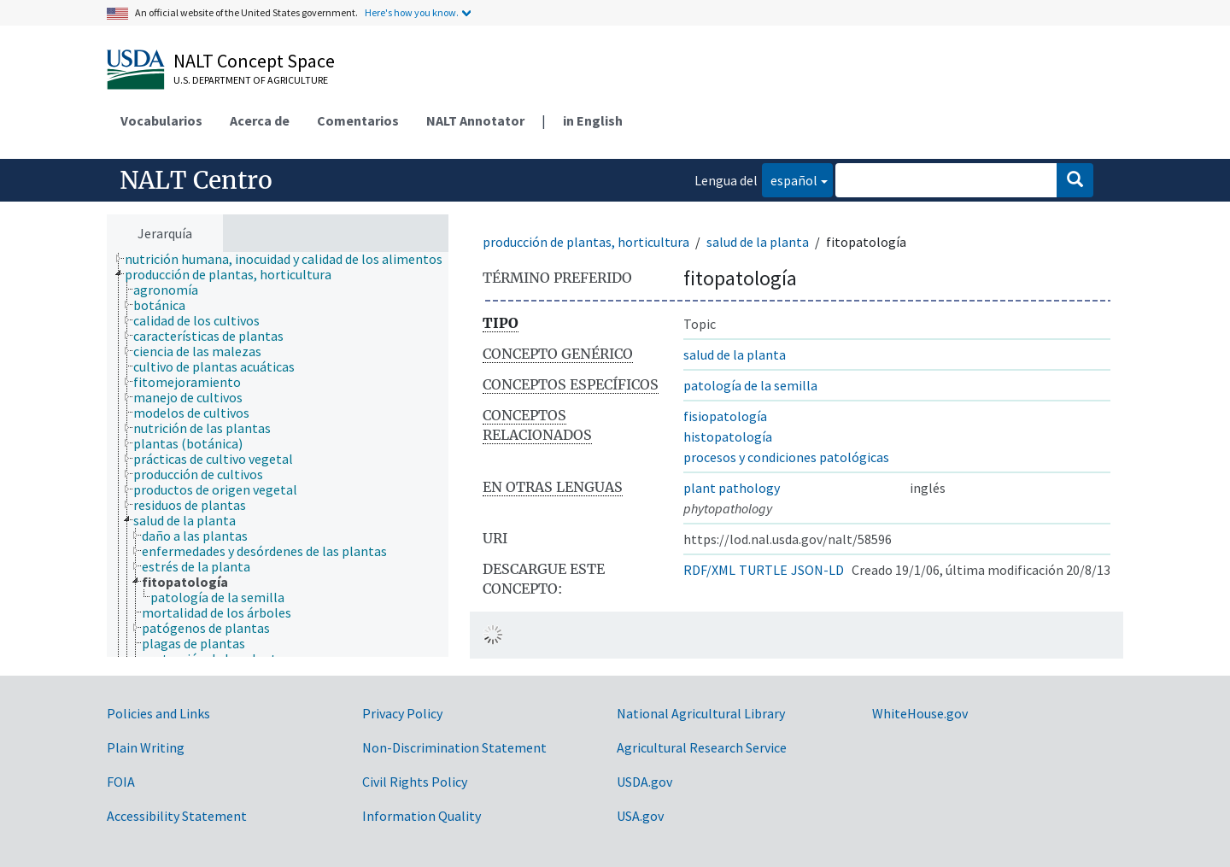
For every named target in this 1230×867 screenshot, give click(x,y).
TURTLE (763, 569)
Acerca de (260, 120)
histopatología (727, 436)
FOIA (121, 781)
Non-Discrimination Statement (454, 747)
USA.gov (640, 815)
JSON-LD (817, 569)
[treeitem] (291, 259)
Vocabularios (161, 120)
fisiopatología (725, 416)
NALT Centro (196, 180)
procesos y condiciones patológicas (786, 457)
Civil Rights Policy (414, 781)
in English (593, 120)
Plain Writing (145, 747)
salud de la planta (757, 241)
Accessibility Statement (177, 815)
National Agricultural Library (701, 713)
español (789, 179)
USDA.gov (644, 781)
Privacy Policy (402, 713)
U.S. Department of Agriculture (250, 79)
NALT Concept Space (254, 61)
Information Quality (421, 815)
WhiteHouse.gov (920, 713)
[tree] (277, 454)
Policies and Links (158, 713)
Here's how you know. (412, 12)
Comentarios (358, 120)
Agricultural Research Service (702, 747)
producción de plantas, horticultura (586, 241)
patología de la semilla (750, 385)
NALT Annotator (475, 120)
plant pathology (731, 487)
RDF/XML (709, 569)
